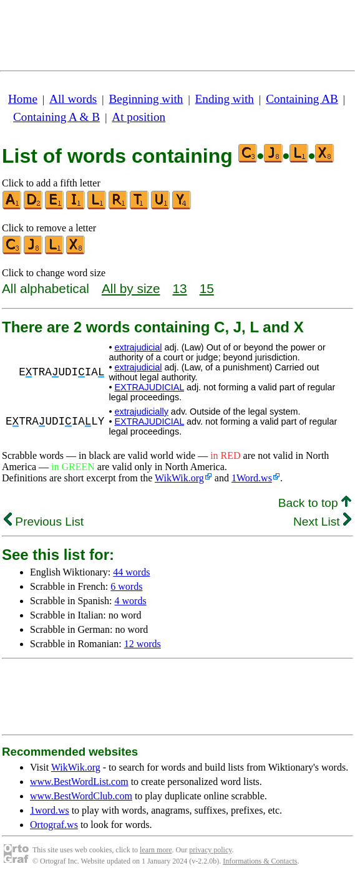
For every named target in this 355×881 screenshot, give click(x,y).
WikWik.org (179, 478)
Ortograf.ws (54, 824)
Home (22, 98)
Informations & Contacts (260, 861)
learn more (156, 849)
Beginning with (146, 98)
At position (138, 116)
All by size (131, 288)
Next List (322, 521)
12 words (142, 643)
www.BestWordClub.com (81, 796)
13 (180, 288)
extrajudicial (138, 347)
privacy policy (210, 849)
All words (73, 98)
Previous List (44, 521)
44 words (131, 572)
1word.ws (49, 810)
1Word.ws (251, 478)
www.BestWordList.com (79, 781)
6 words (126, 586)
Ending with (224, 98)
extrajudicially (141, 411)
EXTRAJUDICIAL (148, 387)
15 (207, 288)
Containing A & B (56, 116)
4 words (131, 600)
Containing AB (302, 98)
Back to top (314, 502)
